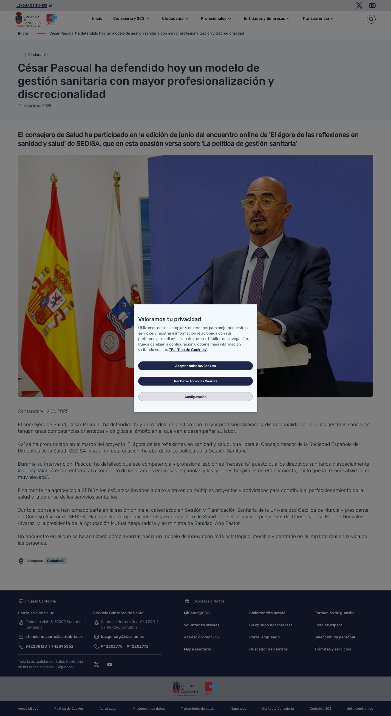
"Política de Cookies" (188, 349)
